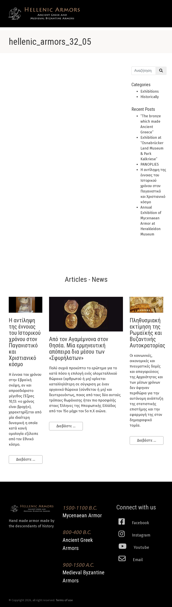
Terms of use (64, 600)
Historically (149, 97)
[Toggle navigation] (156, 9)
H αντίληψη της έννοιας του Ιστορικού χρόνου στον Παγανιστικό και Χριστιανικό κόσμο (153, 186)
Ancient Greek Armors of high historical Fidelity (44, 13)
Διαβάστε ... (25, 459)
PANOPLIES (149, 164)
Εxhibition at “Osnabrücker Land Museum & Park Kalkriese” (151, 148)
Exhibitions (149, 91)
